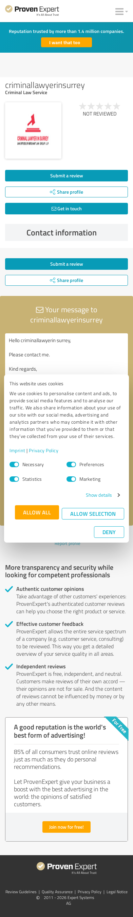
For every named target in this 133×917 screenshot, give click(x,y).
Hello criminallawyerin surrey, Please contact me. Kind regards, (66, 371)
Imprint (17, 450)
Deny (109, 532)
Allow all (37, 512)
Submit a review (66, 175)
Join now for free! (66, 827)
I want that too (64, 42)
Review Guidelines (21, 892)
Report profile (67, 543)
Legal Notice (117, 892)
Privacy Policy (43, 450)
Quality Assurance (57, 892)
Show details (99, 495)
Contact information (75, 232)
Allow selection (93, 513)
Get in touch (67, 208)
